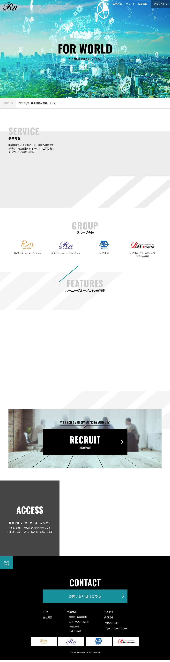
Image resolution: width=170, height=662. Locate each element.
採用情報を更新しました (43, 103)
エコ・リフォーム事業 (79, 623)
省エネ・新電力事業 (79, 618)
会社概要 (97, 4)
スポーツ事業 (76, 633)
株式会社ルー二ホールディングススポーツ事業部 (142, 252)
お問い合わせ (158, 4)
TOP (45, 613)
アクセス (124, 4)
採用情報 (138, 4)
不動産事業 (75, 628)
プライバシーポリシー (115, 630)
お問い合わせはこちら (85, 597)
